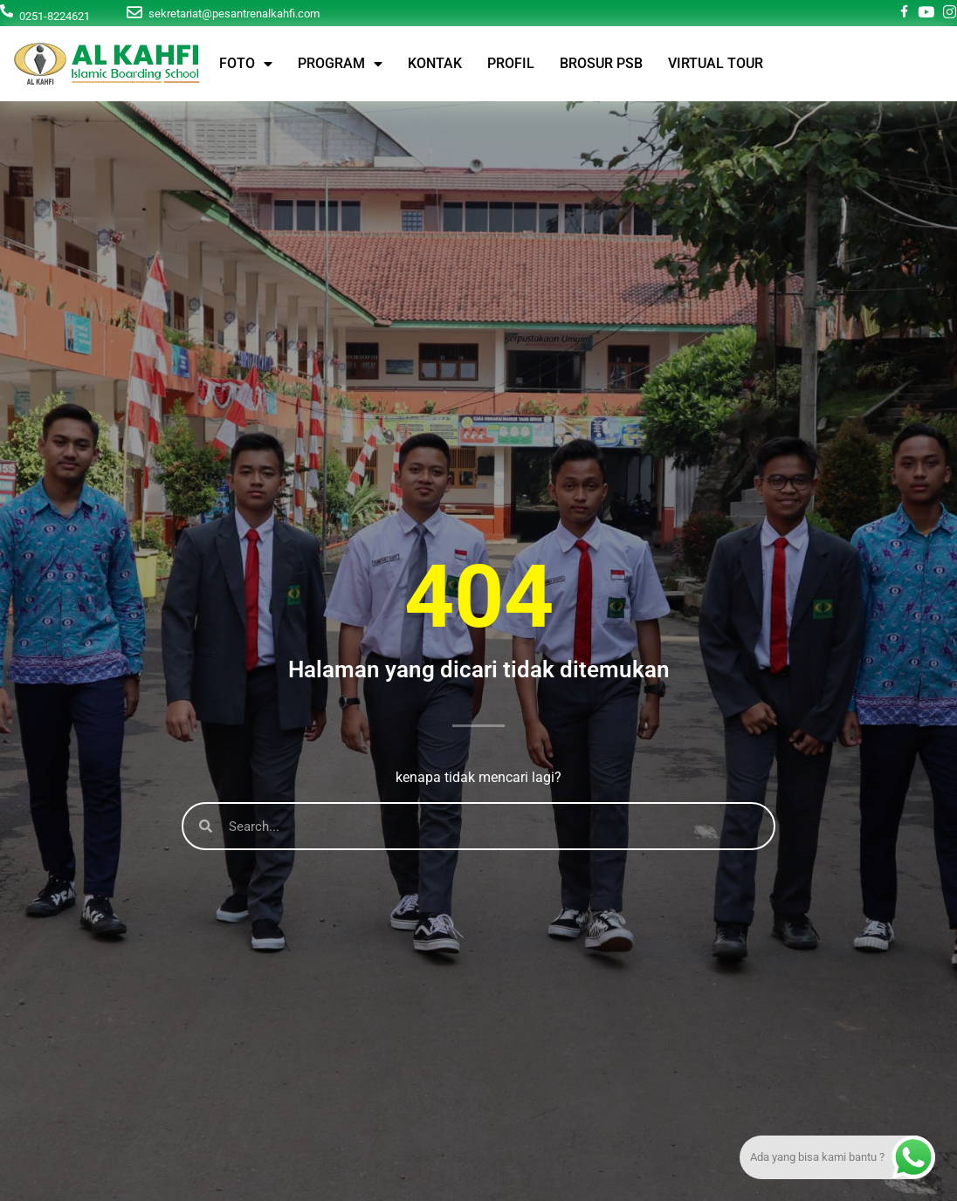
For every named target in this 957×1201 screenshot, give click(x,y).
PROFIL (510, 63)
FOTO (245, 63)
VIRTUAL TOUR (715, 63)
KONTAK (435, 63)
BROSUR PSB (601, 63)
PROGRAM (340, 63)
